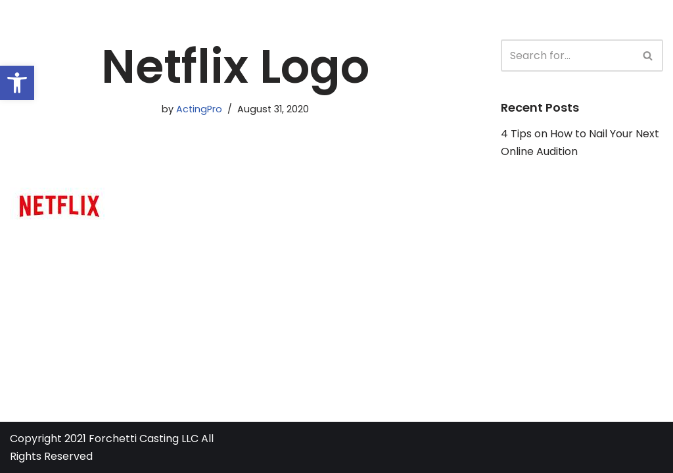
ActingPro (199, 109)
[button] (17, 83)
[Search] (567, 55)
